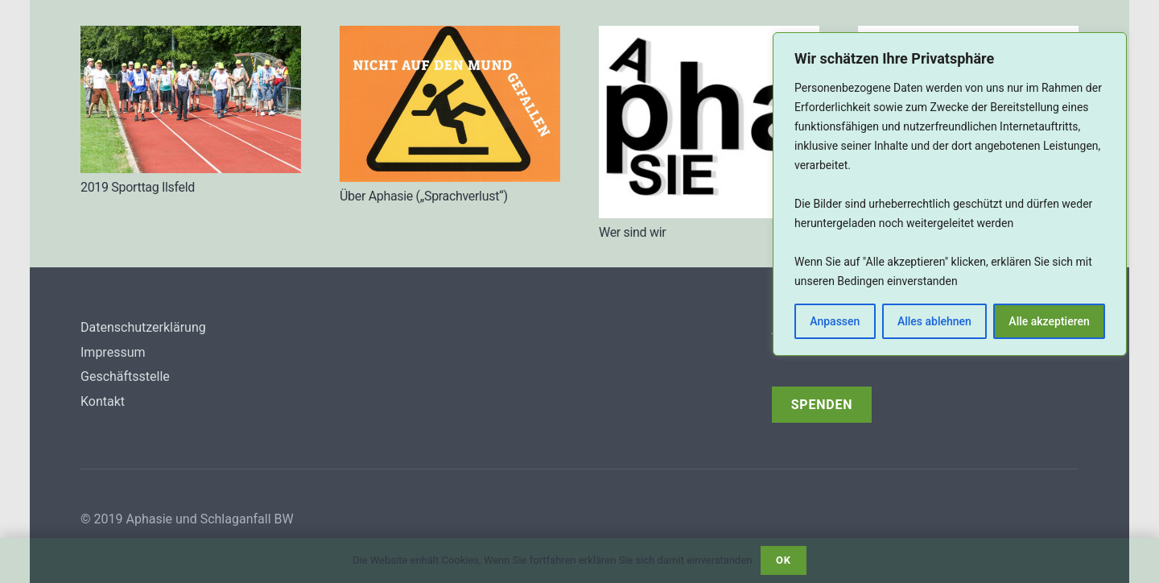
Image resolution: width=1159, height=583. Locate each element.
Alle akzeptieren (1048, 321)
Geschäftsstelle (125, 376)
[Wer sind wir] (709, 122)
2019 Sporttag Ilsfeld (137, 187)
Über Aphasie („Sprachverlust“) (424, 196)
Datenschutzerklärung (143, 327)
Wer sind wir (632, 232)
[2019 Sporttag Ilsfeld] (190, 99)
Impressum (113, 352)
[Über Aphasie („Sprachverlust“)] (450, 104)
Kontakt (102, 401)
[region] (950, 194)
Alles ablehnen (934, 321)
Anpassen (835, 321)
